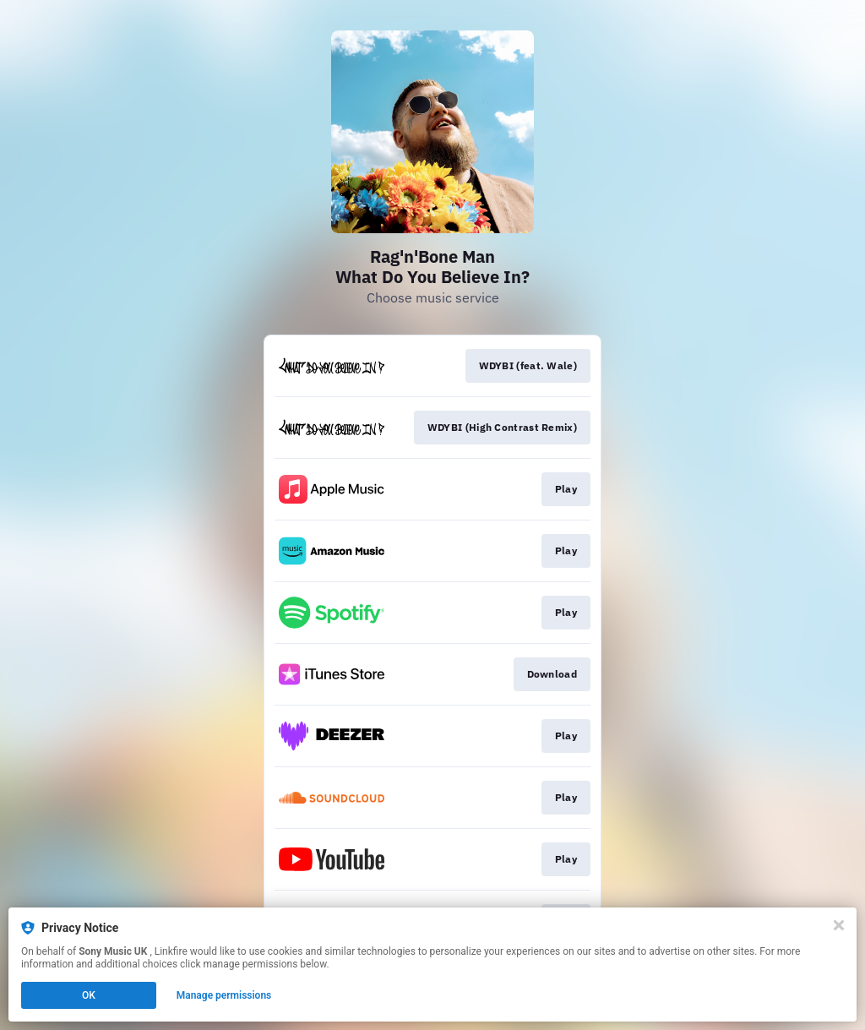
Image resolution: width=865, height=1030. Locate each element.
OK (88, 995)
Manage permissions (224, 995)
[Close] (838, 925)
